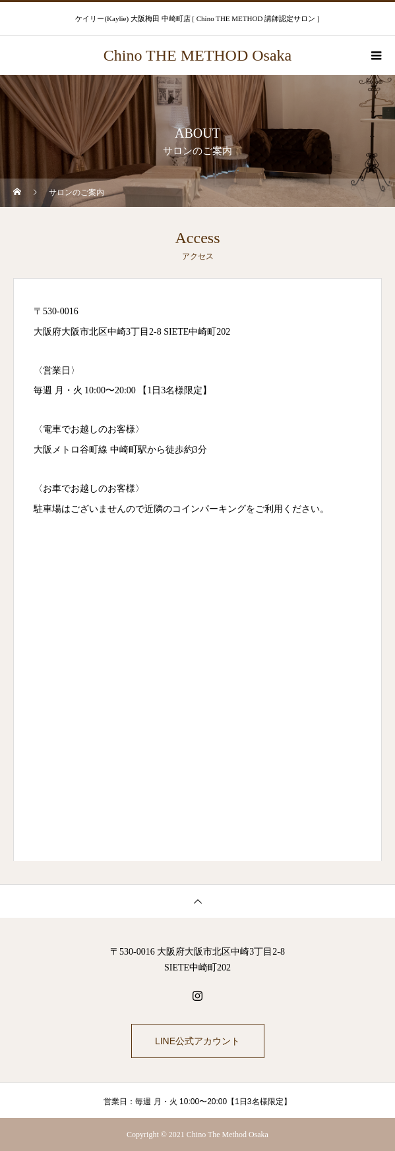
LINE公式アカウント (197, 1041)
